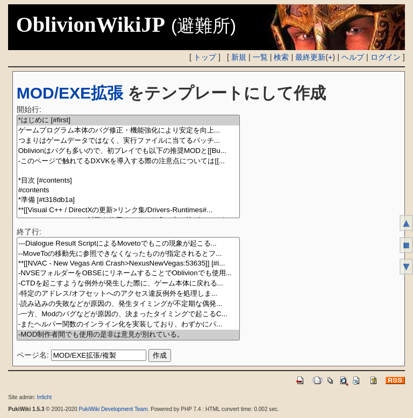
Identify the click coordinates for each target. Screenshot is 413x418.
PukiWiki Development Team (113, 409)
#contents (128, 190)
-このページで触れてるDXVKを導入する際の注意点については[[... (128, 161)
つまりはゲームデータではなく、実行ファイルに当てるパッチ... (128, 141)
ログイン (386, 57)
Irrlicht (44, 397)
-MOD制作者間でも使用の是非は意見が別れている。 (128, 335)
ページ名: (33, 355)
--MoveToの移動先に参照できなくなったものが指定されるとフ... (128, 254)
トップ (205, 57)
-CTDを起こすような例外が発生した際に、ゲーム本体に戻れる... (128, 283)
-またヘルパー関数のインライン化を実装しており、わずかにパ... (128, 324)
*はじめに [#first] (128, 120)
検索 (281, 57)
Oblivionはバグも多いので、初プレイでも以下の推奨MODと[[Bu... (128, 151)
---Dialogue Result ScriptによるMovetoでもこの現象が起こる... (128, 244)
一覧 (260, 57)
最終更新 (310, 57)
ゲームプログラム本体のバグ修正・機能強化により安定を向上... (128, 131)
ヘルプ (352, 57)
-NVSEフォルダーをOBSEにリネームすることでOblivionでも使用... (128, 273)
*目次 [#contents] (128, 181)
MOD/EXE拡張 (70, 93)
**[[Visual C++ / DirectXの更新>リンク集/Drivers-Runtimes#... (128, 210)
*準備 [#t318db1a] (128, 200)
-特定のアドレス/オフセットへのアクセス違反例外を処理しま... (128, 294)
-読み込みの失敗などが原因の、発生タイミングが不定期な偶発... (128, 304)
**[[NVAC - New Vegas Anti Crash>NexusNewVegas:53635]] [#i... (128, 263)
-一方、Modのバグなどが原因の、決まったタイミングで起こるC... (128, 314)
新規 (238, 57)
